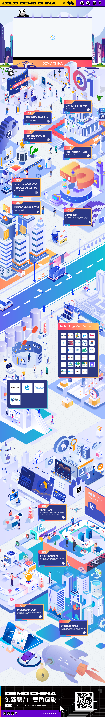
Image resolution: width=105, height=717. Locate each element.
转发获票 (102, 123)
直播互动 (102, 111)
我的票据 (102, 117)
